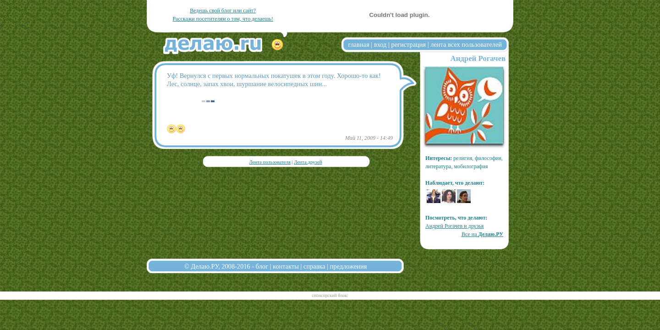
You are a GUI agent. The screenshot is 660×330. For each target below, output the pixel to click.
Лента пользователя (269, 162)
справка (314, 266)
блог (262, 266)
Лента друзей (308, 162)
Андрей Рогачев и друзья (454, 226)
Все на (482, 234)
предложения (348, 266)
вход (380, 44)
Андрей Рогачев (478, 58)
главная (358, 44)
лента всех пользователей (466, 44)
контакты (286, 266)
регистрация (408, 44)
